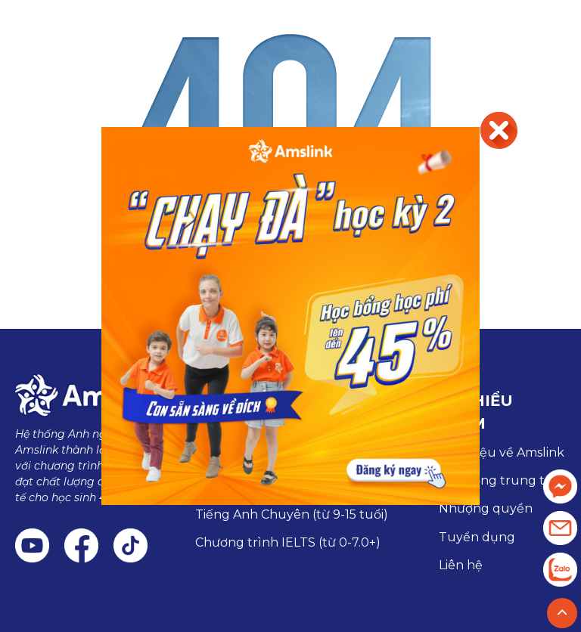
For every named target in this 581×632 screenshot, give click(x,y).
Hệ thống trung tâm (501, 480)
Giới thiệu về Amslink (501, 452)
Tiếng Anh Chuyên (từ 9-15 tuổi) (291, 514)
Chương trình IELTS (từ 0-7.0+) (288, 542)
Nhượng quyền (486, 508)
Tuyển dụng (477, 537)
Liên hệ (461, 565)
